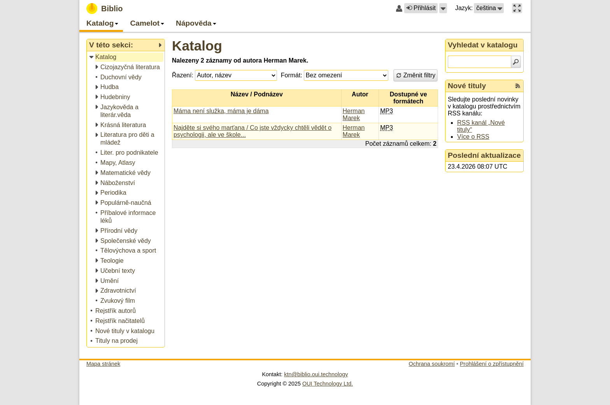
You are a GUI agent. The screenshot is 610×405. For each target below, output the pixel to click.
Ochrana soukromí (432, 364)
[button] (443, 8)
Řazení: (182, 75)
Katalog (197, 45)
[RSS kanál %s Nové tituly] (518, 86)
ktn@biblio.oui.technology (316, 374)
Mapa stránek (103, 364)
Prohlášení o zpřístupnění (492, 364)
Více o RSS (473, 136)
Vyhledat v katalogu (483, 45)
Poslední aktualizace (484, 155)
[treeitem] (126, 57)
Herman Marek (354, 114)
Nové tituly (467, 86)
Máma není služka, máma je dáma (221, 111)
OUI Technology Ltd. (327, 384)
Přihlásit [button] (421, 8)
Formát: (291, 75)
